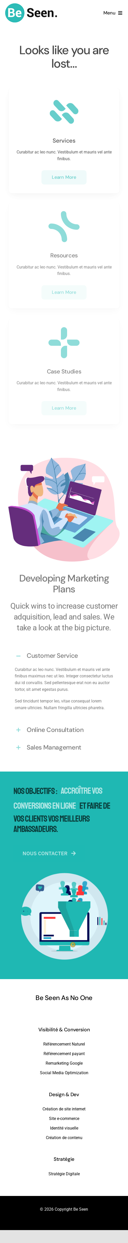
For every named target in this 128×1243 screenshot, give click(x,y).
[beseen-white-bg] (31, 4)
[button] (64, 654)
